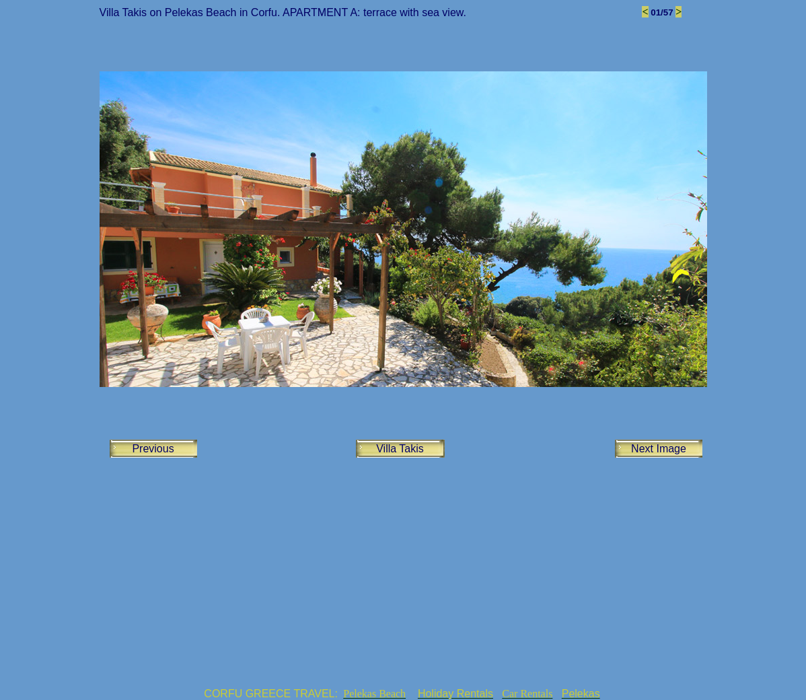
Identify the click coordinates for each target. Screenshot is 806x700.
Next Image (658, 448)
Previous (153, 448)
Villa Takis (400, 448)
